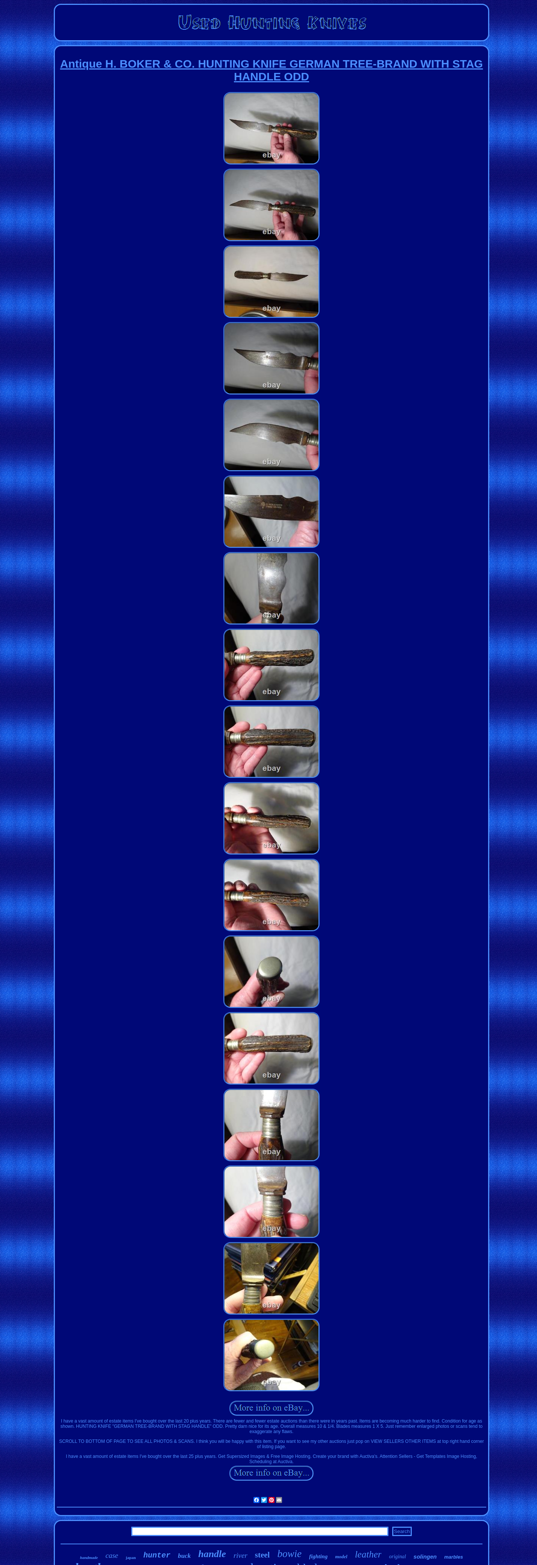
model (341, 1556)
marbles (453, 1557)
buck (184, 1555)
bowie (289, 1553)
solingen (425, 1556)
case (112, 1555)
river (240, 1555)
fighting (318, 1556)
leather (368, 1554)
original (397, 1556)
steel (262, 1554)
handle (212, 1553)
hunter (156, 1555)
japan (131, 1557)
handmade (89, 1557)
